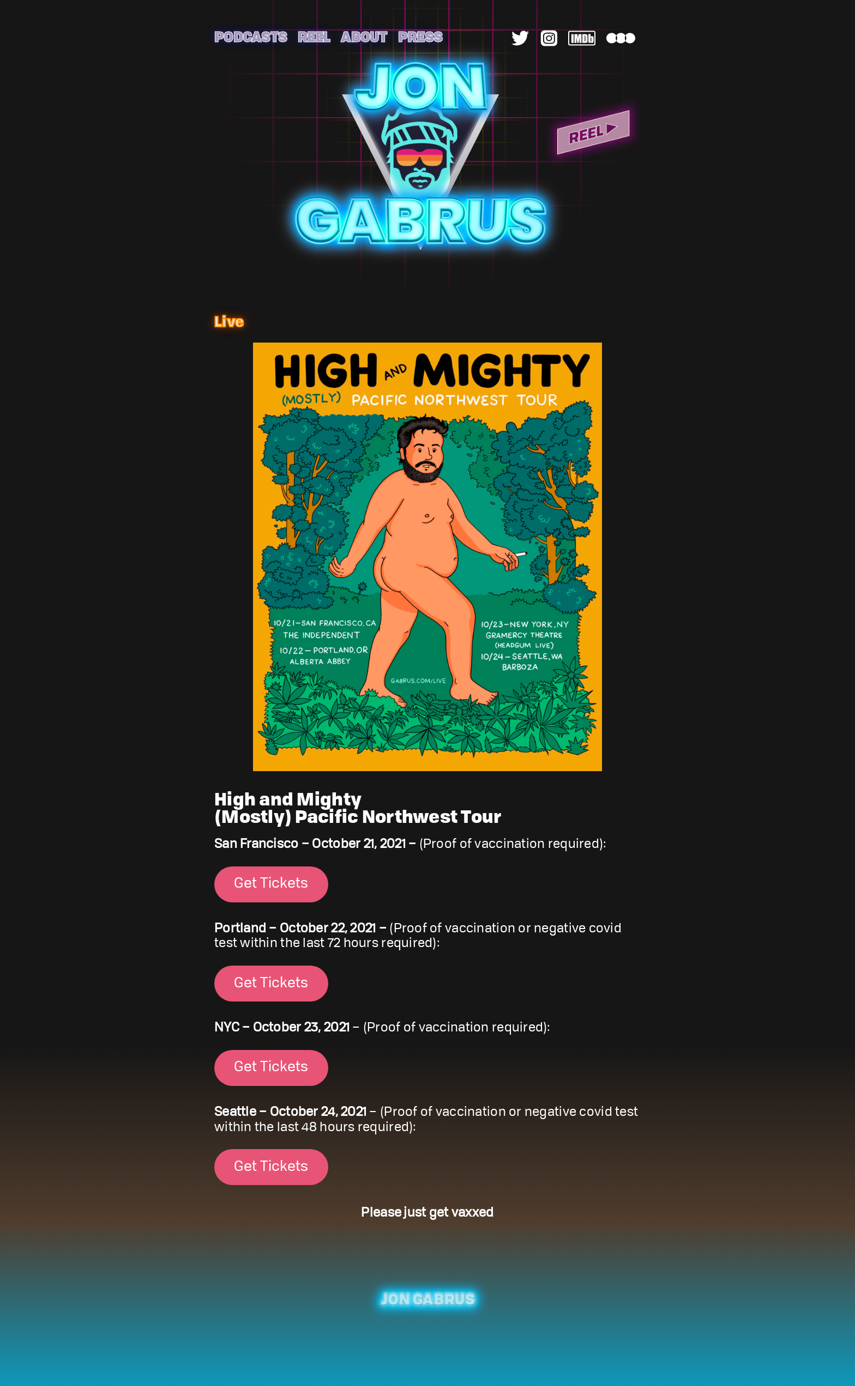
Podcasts (250, 36)
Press (420, 36)
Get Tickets (271, 884)
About (364, 36)
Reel (314, 36)
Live (229, 321)
